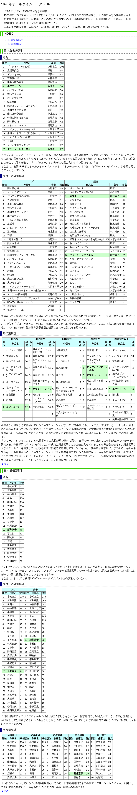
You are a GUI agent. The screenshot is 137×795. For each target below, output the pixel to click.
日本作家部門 (15, 43)
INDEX (8, 33)
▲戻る (5, 463)
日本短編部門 (15, 40)
